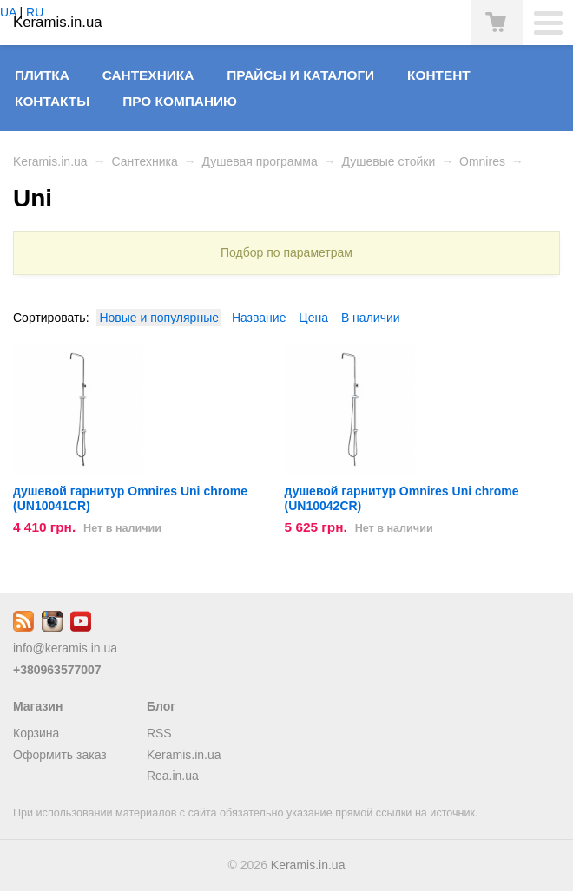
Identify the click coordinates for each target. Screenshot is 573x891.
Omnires (482, 161)
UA (8, 12)
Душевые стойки (388, 161)
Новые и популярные (159, 317)
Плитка (42, 75)
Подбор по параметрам (286, 252)
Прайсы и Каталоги (300, 75)
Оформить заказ (60, 755)
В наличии (370, 317)
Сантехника (148, 75)
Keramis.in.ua (50, 161)
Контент (439, 75)
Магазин (38, 706)
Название (259, 317)
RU (34, 12)
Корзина (36, 733)
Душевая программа (259, 161)
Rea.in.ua (173, 776)
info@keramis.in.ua (65, 648)
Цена (313, 317)
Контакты (52, 101)
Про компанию (179, 101)
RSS (159, 733)
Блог (161, 706)
